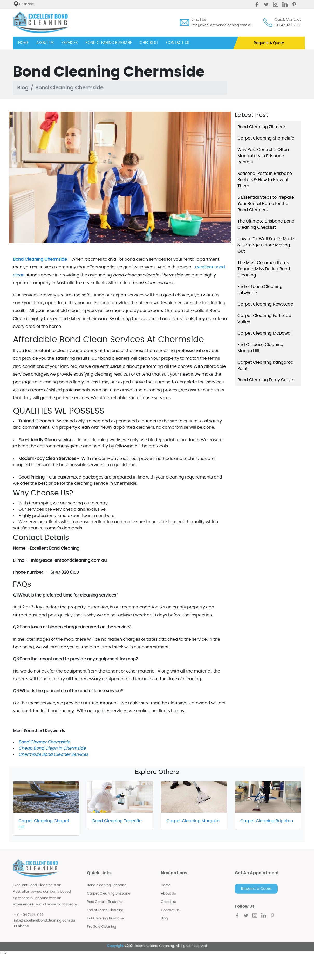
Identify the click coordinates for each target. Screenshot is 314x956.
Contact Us (170, 914)
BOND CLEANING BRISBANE (108, 43)
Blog (23, 88)
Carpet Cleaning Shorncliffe (265, 138)
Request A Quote (269, 43)
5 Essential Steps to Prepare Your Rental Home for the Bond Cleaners (265, 203)
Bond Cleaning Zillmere (261, 127)
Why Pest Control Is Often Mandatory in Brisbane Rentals (263, 156)
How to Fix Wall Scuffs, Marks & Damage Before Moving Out (266, 245)
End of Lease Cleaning (105, 914)
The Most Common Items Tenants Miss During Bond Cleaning (263, 269)
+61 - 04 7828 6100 (29, 918)
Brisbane (21, 930)
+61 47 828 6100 (287, 25)
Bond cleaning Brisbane (106, 889)
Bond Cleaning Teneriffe (117, 821)
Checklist (168, 906)
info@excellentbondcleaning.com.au (222, 25)
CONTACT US (177, 43)
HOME (23, 42)
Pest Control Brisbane (105, 906)
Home (166, 889)
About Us (168, 897)
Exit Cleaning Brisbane (105, 922)
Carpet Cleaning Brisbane (108, 897)
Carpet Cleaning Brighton (266, 821)
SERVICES (70, 43)
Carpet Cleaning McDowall (265, 333)
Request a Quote (256, 893)
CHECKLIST (149, 43)
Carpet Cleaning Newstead (265, 304)
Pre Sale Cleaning (101, 931)
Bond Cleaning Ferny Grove (265, 380)
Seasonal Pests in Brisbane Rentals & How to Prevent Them (264, 179)
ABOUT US (45, 43)
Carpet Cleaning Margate (193, 821)
